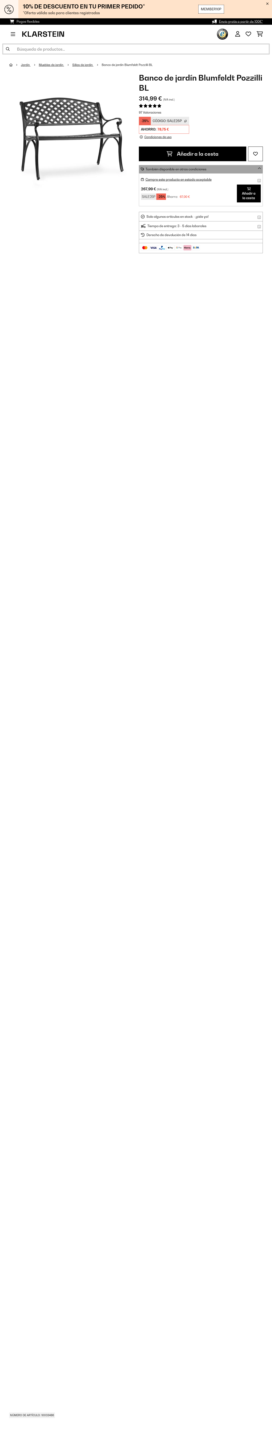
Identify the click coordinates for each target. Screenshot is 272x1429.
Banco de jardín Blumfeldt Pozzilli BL (127, 65)
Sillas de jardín (82, 65)
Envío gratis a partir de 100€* (241, 21)
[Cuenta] (237, 34)
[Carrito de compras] (260, 34)
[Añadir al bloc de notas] (255, 154)
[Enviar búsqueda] (8, 49)
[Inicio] (15, 65)
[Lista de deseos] (248, 34)
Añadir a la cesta (193, 154)
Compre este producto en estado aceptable (179, 179)
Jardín (26, 65)
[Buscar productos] (136, 49)
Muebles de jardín (51, 65)
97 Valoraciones (150, 112)
